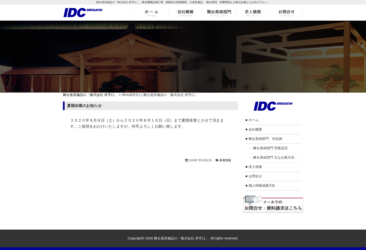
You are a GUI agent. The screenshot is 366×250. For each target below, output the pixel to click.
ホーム (254, 120)
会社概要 (255, 129)
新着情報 (225, 160)
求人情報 (255, 167)
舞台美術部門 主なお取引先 (273, 157)
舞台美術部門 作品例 (265, 139)
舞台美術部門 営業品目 (270, 148)
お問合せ (255, 176)
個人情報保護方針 (262, 185)
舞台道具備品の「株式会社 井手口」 (90, 95)
